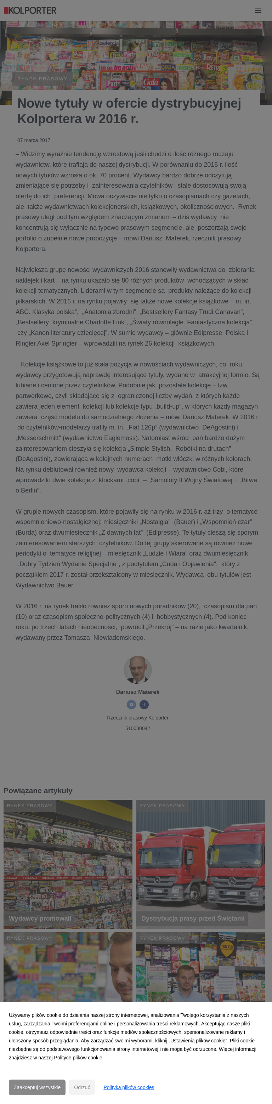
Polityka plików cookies (128, 1087)
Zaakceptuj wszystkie (37, 1087)
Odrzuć (82, 1087)
